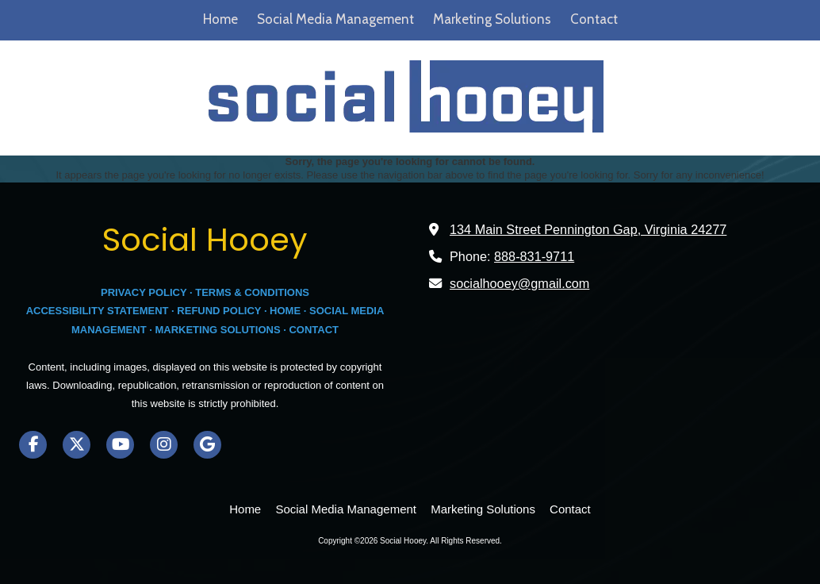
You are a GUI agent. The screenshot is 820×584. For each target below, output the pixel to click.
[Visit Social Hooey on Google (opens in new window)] (207, 445)
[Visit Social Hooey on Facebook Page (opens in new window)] (33, 445)
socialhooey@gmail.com (519, 283)
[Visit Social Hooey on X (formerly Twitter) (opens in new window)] (76, 445)
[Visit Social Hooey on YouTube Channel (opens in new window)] (120, 445)
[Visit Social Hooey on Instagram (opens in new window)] (164, 445)
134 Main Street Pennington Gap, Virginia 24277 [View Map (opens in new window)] (588, 229)
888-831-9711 (534, 256)
